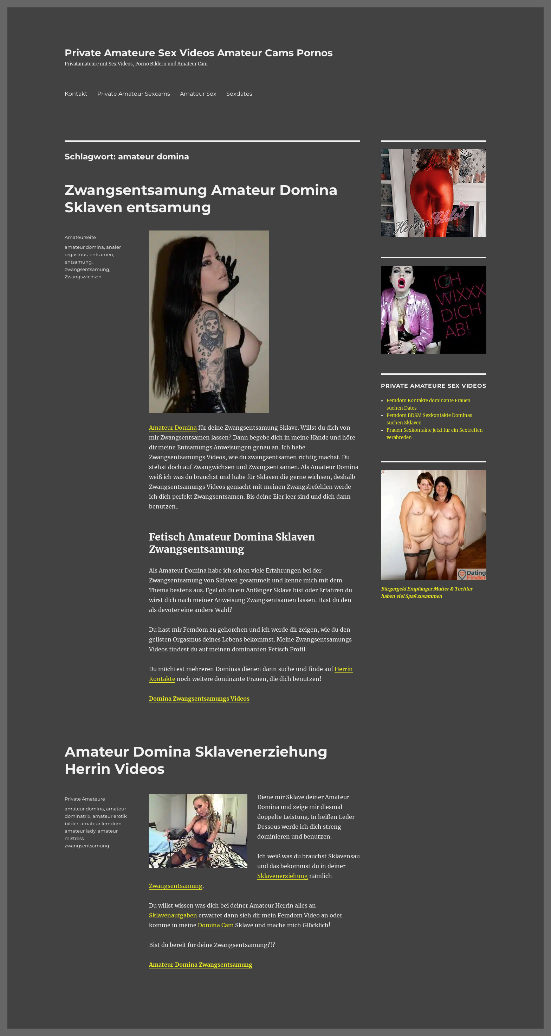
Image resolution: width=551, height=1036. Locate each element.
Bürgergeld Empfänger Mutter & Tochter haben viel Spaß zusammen (426, 592)
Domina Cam (216, 925)
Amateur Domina (173, 427)
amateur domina (84, 247)
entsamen (101, 254)
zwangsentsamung (87, 269)
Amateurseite (80, 237)
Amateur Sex (198, 93)
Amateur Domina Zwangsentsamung (200, 964)
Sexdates (239, 93)
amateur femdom (101, 823)
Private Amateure (85, 799)
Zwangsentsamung (175, 885)
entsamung (78, 262)
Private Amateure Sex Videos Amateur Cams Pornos (199, 53)
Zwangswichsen (83, 276)
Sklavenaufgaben (173, 915)
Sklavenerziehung (282, 875)
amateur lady (80, 831)
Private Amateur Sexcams (133, 93)
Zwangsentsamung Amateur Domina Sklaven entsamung (201, 198)
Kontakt (76, 93)
